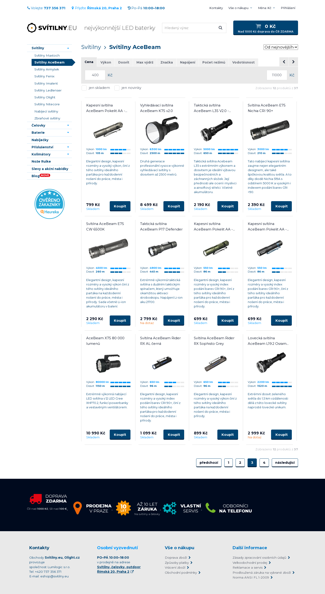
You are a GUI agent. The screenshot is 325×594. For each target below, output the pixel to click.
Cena (89, 62)
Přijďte (96, 8)
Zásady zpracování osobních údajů (259, 557)
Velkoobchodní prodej (250, 562)
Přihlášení (288, 8)
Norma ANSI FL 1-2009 (251, 577)
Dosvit (123, 62)
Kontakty (216, 8)
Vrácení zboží (175, 567)
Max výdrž (144, 62)
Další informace (250, 547)
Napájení (187, 62)
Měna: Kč (264, 8)
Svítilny (91, 47)
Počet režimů (213, 62)
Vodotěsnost (243, 62)
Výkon (105, 62)
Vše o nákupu (238, 8)
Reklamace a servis (248, 567)
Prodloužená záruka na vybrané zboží (262, 572)
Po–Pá (146, 8)
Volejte (46, 8)
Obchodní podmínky (181, 572)
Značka (166, 62)
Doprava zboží (176, 557)
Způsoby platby (177, 562)
